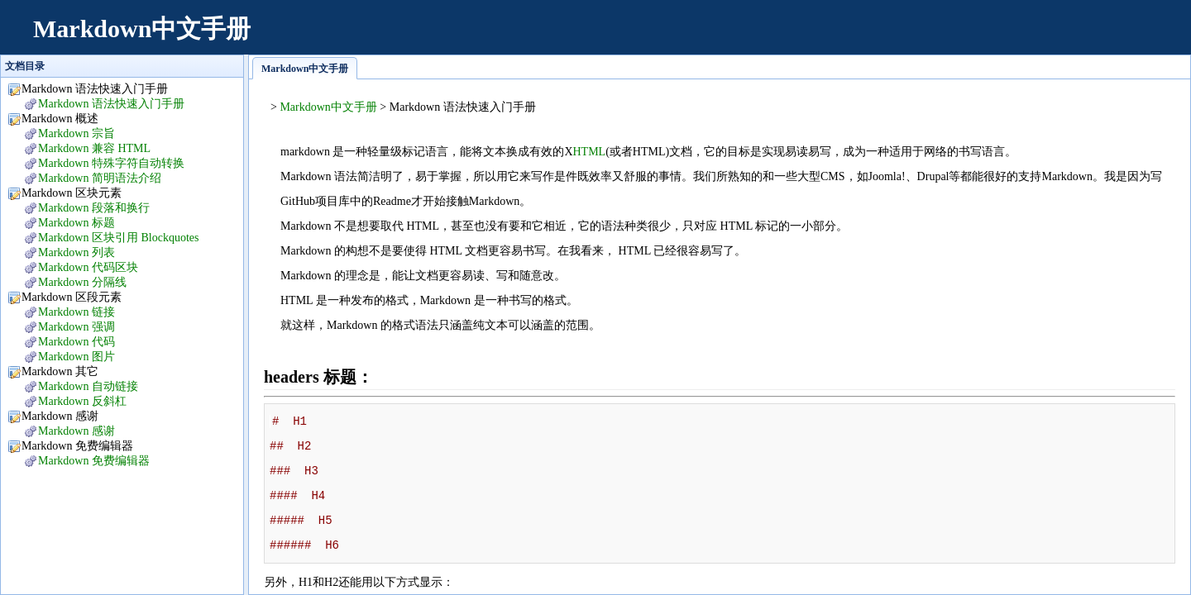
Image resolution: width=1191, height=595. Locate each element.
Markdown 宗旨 (76, 133)
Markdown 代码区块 (88, 267)
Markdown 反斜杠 (82, 401)
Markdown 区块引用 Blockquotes (118, 237)
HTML (589, 151)
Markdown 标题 (76, 223)
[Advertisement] (873, 37)
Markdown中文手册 (142, 28)
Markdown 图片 (76, 356)
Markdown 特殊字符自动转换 (111, 163)
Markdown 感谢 (76, 431)
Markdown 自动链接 (88, 386)
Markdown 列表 (76, 252)
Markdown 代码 (76, 342)
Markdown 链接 (76, 312)
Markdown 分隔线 (82, 282)
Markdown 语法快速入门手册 (111, 104)
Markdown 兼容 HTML (94, 148)
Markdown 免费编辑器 (94, 461)
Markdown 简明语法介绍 (99, 178)
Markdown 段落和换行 (94, 208)
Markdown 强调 (76, 327)
